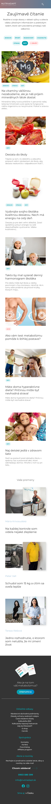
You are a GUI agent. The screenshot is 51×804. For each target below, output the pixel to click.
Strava (17, 43)
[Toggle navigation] (47, 4)
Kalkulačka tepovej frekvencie (24, 724)
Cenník (25, 731)
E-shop (25, 729)
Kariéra (25, 745)
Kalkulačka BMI (24, 721)
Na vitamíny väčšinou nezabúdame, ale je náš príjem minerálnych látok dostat (22, 94)
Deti (25, 43)
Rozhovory (29, 38)
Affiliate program (25, 750)
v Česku (30, 793)
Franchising (25, 747)
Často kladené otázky (25, 719)
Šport (17, 38)
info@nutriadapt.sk (25, 780)
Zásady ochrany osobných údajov (25, 716)
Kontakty (25, 742)
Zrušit (33, 43)
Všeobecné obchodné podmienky (25, 714)
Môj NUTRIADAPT (24, 726)
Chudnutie (41, 38)
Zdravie (8, 38)
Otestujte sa (25, 692)
